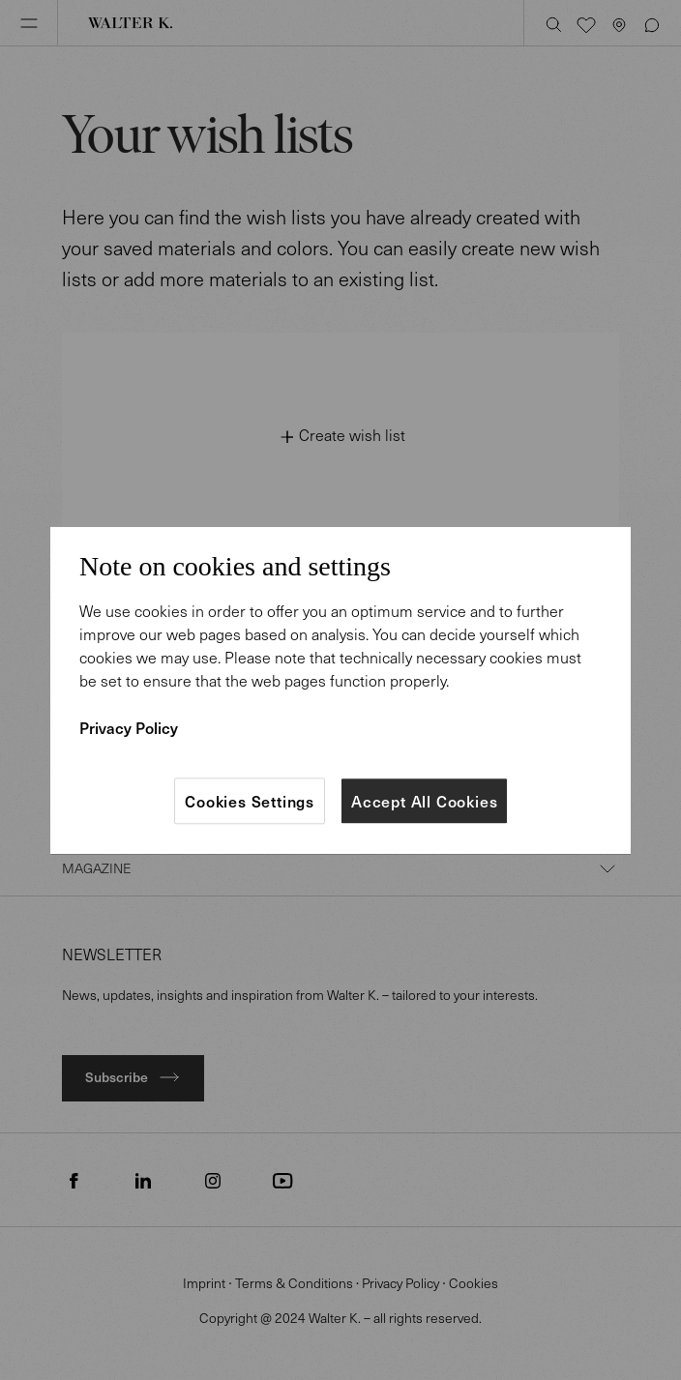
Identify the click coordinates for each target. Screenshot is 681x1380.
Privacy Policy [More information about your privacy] (128, 727)
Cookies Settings (249, 800)
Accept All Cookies (424, 800)
